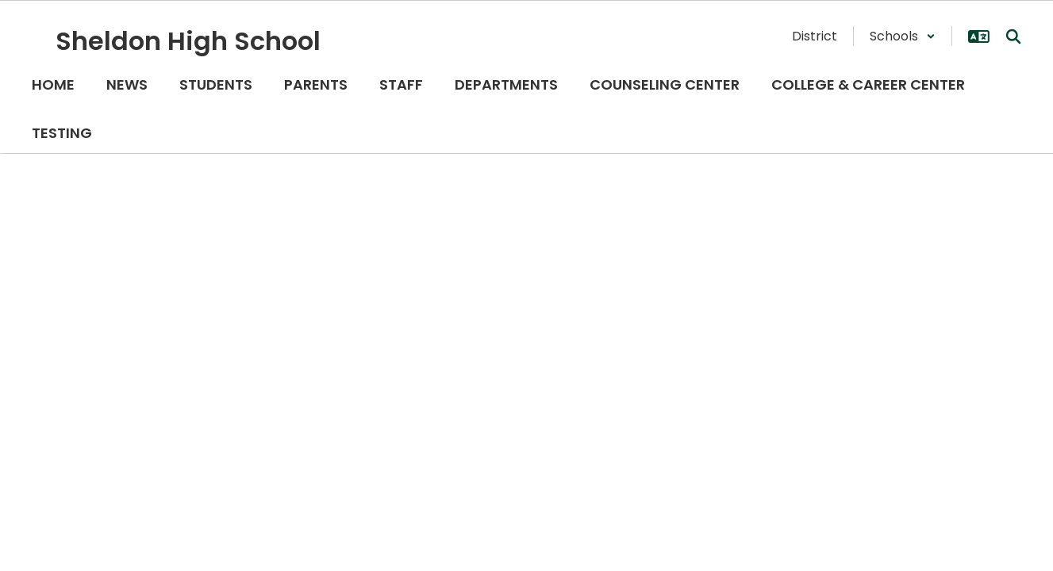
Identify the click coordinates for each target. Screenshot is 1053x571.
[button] (903, 36)
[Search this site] (1013, 36)
